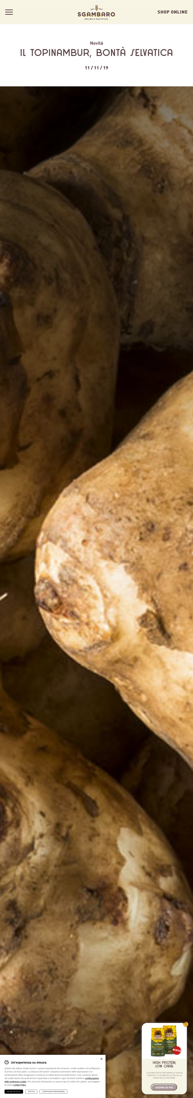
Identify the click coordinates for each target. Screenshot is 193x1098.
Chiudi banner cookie (101, 1059)
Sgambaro (96, 12)
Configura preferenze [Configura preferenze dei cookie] (53, 1091)
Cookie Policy (19, 1085)
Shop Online (173, 11)
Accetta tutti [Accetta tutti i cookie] (14, 1091)
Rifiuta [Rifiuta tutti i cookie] (31, 1091)
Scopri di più (164, 1087)
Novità (96, 42)
